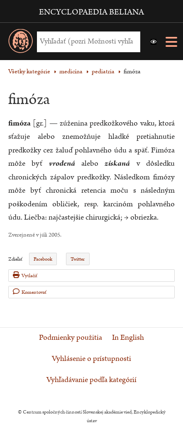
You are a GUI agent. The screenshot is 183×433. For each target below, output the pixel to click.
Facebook (43, 259)
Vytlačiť (25, 275)
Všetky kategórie (29, 71)
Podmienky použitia (70, 337)
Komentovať (29, 292)
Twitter (78, 259)
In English (128, 337)
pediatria (103, 71)
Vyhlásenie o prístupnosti (91, 358)
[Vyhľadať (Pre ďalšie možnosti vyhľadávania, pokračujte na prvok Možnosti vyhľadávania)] (86, 41)
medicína (71, 71)
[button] (154, 42)
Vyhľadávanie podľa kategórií (91, 380)
